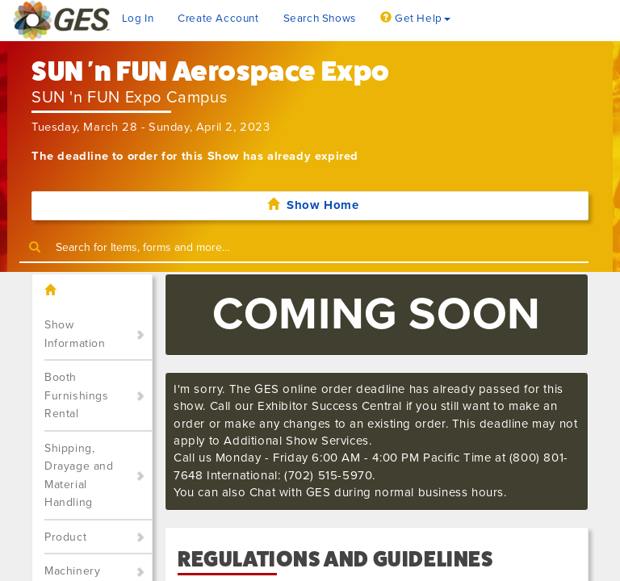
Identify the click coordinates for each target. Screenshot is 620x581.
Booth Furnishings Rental (76, 395)
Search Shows (319, 18)
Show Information (75, 334)
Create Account (218, 18)
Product (65, 537)
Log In (138, 18)
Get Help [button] (415, 18)
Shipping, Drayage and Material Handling (79, 475)
